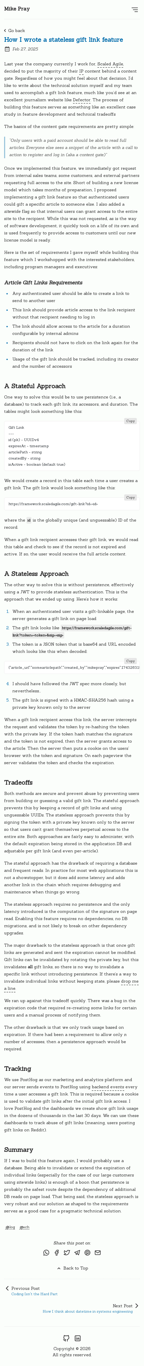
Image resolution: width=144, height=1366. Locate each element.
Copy (130, 421)
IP (81, 71)
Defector (82, 99)
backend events (108, 1086)
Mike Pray (17, 8)
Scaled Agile (110, 63)
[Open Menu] (135, 9)
